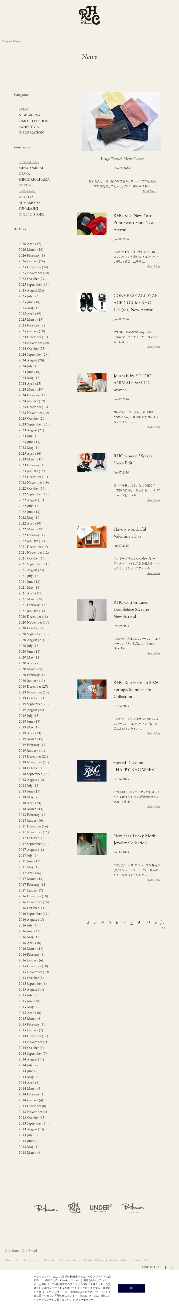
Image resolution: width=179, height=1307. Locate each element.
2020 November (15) (34, 622)
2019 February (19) (33, 745)
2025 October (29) (32, 279)
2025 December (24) (33, 267)
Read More (149, 191)
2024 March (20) (31, 389)
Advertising (31, 1260)
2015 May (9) (29, 1007)
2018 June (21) (29, 791)
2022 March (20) (31, 529)
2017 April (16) (30, 873)
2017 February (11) (33, 885)
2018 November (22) (34, 762)
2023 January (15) (32, 471)
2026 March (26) (31, 250)
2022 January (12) (32, 541)
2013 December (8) (32, 1106)
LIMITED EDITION (34, 121)
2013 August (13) (31, 1129)
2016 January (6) (31, 960)
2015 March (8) (30, 1019)
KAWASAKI (27, 191)
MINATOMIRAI (31, 168)
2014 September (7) (33, 1054)
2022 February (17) (33, 535)
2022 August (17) (31, 500)
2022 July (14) (29, 506)
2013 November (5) (33, 1112)
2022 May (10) (30, 518)
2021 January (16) (32, 611)
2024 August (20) (31, 360)
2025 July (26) (29, 296)
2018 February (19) (33, 815)
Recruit (49, 1260)
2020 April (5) (29, 663)
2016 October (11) (32, 908)
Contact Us (142, 1260)
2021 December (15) (33, 547)
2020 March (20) (31, 669)
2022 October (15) (32, 489)
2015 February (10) (33, 1024)
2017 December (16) (33, 826)
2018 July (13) (29, 786)
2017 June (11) (29, 861)
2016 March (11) (31, 949)
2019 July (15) (29, 716)
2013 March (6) (30, 1153)
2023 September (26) (34, 424)
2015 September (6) (33, 984)
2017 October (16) (32, 838)
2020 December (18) (33, 617)
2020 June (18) (29, 652)
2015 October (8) (31, 978)
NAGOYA (26, 197)
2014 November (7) (33, 1042)
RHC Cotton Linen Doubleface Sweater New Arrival (131, 609)
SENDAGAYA (29, 162)
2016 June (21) (29, 931)
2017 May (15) (30, 867)
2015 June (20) (29, 1001)
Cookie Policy (94, 1260)
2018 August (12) (31, 780)
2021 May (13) (30, 588)
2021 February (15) (33, 605)
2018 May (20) (30, 797)
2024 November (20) (34, 343)
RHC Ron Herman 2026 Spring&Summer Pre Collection (136, 690)
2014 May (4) (29, 1077)
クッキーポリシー (83, 1300)
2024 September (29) (34, 355)
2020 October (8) (31, 628)
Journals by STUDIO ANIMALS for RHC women (132, 383)
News (16, 41)
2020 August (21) (31, 640)
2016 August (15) (31, 920)
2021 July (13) (29, 576)
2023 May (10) (30, 448)
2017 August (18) (31, 850)
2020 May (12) (30, 657)
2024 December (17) (33, 337)
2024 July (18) (29, 366)
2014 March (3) (30, 1089)
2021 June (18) (29, 582)
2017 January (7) (31, 890)
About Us (12, 1260)
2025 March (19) (31, 320)
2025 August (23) (31, 290)
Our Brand (29, 1251)
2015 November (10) (34, 972)
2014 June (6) (28, 1071)
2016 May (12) (30, 937)
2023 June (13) (29, 442)
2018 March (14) (31, 809)
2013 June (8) (28, 1141)
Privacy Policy (69, 1260)
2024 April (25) (30, 384)
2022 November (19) (34, 483)
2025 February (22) (33, 325)
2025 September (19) (34, 285)
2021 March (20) (31, 599)
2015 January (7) (31, 1030)
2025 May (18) (30, 308)
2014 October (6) (31, 1048)
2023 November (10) (34, 413)
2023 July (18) (29, 436)
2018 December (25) (33, 756)
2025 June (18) (29, 302)
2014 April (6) (29, 1083)
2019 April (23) (30, 733)
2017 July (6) (28, 856)
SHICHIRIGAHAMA (34, 180)
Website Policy (119, 1260)
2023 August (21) (31, 430)
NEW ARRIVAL (30, 115)
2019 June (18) (29, 722)
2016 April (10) (30, 943)
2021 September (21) (34, 564)
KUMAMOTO (29, 203)
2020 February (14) (33, 675)
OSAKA (24, 174)
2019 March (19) (31, 739)
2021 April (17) (30, 593)
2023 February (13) (33, 465)
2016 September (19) (34, 914)
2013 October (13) (32, 1118)
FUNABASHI (28, 209)
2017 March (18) (31, 879)
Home (6, 41)
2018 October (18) (32, 768)
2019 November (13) (34, 692)
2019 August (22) (31, 710)
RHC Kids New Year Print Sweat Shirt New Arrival (134, 223)
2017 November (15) (34, 832)
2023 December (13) (33, 407)
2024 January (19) (32, 401)
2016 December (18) (33, 896)
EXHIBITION (29, 127)
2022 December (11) (33, 477)
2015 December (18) (33, 966)
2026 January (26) (32, 261)
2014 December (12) (33, 1036)
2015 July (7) (28, 995)
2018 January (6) (31, 821)
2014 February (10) (33, 1094)
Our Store (12, 1251)
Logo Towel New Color (122, 159)
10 (147, 922)
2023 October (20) (32, 419)
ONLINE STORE (31, 214)
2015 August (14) (31, 989)
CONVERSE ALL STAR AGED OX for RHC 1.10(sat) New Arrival (136, 303)
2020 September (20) (34, 634)
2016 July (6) (28, 925)
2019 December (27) (33, 687)
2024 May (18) (30, 378)
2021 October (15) (32, 558)
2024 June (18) (29, 372)
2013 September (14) (34, 1123)
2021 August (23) (31, 570)
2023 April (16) (30, 454)
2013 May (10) (30, 1147)
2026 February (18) (33, 255)
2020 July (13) (29, 646)
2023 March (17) (31, 459)
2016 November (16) (34, 902)
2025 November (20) (34, 273)
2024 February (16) (33, 395)
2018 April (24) (30, 803)
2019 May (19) (30, 727)
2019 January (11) (32, 751)
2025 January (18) (32, 331)
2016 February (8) (32, 955)
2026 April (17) (30, 244)
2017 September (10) (34, 844)
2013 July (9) (28, 1135)
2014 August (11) (31, 1059)
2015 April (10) (30, 1013)
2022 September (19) (34, 494)
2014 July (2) (28, 1065)
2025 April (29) (30, 314)
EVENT (24, 109)
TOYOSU (26, 185)
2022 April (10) (30, 523)
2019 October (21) (32, 698)
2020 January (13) (32, 681)
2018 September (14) (34, 774)
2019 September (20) (34, 704)
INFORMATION (31, 133)
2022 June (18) (29, 512)
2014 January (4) (31, 1100)
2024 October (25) (32, 349)
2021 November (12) (34, 553)
